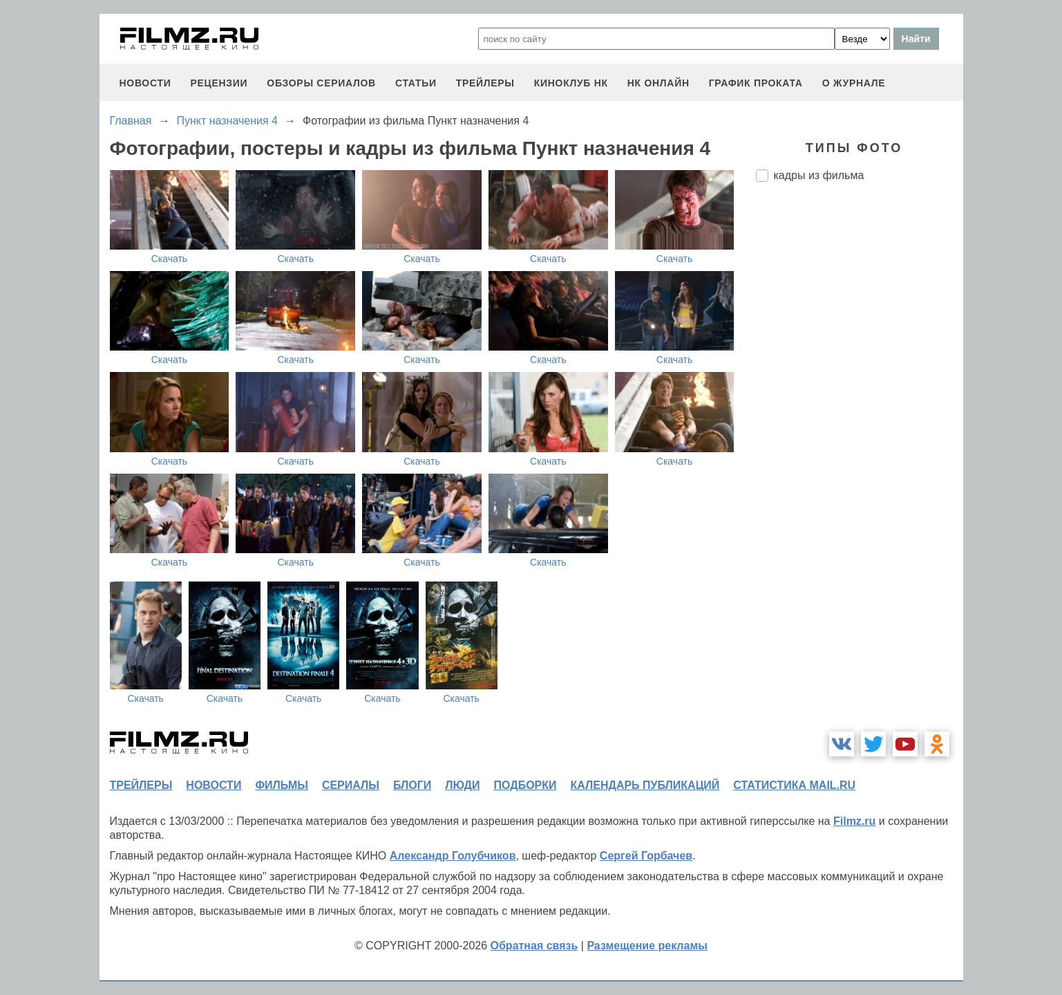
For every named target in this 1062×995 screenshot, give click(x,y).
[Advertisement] (859, 423)
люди (462, 785)
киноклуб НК (571, 83)
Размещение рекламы (647, 945)
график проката (756, 83)
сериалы (350, 785)
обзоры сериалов (321, 83)
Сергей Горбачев (646, 856)
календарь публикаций (645, 785)
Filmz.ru (854, 821)
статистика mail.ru (794, 785)
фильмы (281, 785)
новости (145, 83)
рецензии (218, 83)
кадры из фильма (819, 175)
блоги (412, 785)
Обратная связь (534, 945)
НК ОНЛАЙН (658, 83)
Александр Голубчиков (453, 856)
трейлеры (485, 83)
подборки (525, 785)
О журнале (854, 83)
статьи (416, 83)
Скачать (169, 258)
